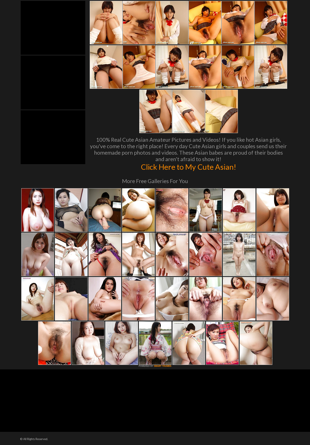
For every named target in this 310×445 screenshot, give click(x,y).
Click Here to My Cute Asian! (188, 166)
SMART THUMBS (162, 366)
